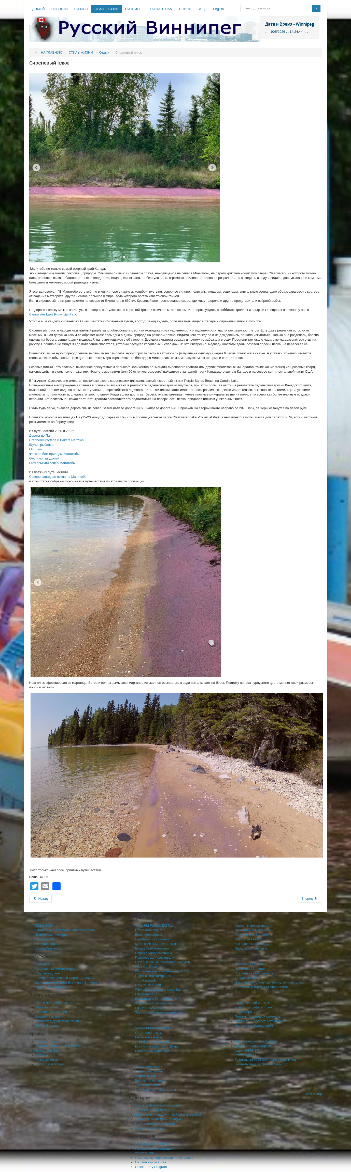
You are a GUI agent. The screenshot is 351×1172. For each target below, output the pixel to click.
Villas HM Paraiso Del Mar (154, 925)
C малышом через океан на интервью (164, 1158)
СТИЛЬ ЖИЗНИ (106, 9)
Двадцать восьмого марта (55, 969)
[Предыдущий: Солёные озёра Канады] (40, 898)
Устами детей (145, 1076)
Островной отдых (148, 930)
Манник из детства (149, 1128)
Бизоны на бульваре (150, 1080)
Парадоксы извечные (251, 948)
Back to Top (313, 1094)
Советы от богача (248, 939)
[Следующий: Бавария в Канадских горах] (310, 898)
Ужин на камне (47, 1007)
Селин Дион (45, 939)
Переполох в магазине (252, 930)
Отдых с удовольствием (153, 953)
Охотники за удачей (44, 458)
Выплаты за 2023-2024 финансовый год (265, 1060)
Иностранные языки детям (155, 1089)
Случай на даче (48, 973)
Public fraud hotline (50, 1064)
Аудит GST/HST (247, 1050)
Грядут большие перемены (255, 1046)
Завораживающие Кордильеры (159, 1012)
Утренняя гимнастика (251, 925)
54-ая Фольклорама (51, 987)
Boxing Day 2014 (48, 1050)
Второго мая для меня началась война (65, 930)
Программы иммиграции (154, 1148)
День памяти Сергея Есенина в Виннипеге (68, 982)
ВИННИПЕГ (134, 9)
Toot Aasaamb (145, 980)
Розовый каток (47, 1060)
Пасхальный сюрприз (52, 1012)
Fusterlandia (144, 994)
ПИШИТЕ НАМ (161, 9)
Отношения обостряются (254, 973)
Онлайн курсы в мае (150, 1162)
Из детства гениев (149, 1071)
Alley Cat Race (146, 967)
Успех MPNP (145, 1153)
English (218, 9)
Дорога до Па (39, 435)
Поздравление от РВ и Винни (58, 1046)
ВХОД (202, 9)
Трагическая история (52, 935)
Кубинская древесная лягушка (59, 1021)
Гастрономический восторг (155, 1124)
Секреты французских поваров (159, 1105)
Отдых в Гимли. (48, 1041)
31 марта (42, 964)
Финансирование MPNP (153, 1144)
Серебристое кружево (152, 939)
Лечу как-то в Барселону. (254, 935)
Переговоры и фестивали (154, 957)
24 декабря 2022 (247, 1012)
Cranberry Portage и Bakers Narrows (56, 440)
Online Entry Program (151, 1167)
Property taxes (245, 1055)
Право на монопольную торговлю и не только (269, 982)
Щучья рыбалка (41, 445)
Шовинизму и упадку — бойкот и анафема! (168, 1114)
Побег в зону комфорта (153, 976)
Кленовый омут (246, 978)
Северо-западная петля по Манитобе (58, 477)
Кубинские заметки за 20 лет (157, 944)
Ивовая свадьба (48, 944)
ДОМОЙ (38, 9)
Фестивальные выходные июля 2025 (163, 971)
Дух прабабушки (147, 1085)
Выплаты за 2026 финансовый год (261, 1064)
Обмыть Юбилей (148, 985)
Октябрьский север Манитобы (52, 463)
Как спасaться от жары (252, 944)
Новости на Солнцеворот (254, 1025)
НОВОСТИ (59, 9)
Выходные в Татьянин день (156, 999)
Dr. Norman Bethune (250, 969)
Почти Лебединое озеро (54, 1003)
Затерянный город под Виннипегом (261, 987)
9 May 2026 (44, 925)
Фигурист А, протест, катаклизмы (260, 1021)
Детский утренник (148, 1067)
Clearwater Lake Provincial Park (52, 314)
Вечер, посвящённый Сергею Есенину (65, 978)
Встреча (42, 1055)
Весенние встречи (49, 1016)
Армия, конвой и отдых (252, 1003)
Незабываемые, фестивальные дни (162, 962)
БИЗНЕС (81, 9)
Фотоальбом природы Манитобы (54, 454)
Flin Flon (35, 449)
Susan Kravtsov (47, 948)
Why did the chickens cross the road (161, 989)
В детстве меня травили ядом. (158, 1119)
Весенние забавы (148, 935)
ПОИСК (185, 9)
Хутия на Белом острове (154, 1003)
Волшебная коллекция (152, 948)
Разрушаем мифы (149, 1008)
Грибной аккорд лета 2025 (155, 1110)
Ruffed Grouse (46, 1025)
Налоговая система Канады (256, 1041)
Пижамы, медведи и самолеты (258, 1016)
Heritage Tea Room (249, 964)
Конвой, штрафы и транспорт (257, 1007)
